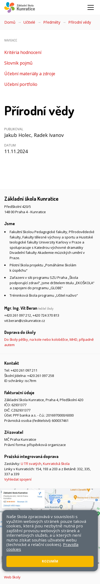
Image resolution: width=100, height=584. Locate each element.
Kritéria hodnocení (22, 52)
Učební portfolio (20, 84)
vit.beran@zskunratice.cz (24, 320)
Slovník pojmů (18, 63)
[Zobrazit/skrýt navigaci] (91, 7)
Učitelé (29, 22)
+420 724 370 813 (46, 315)
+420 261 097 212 (17, 315)
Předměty (51, 22)
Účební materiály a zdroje (29, 74)
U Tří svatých (31, 463)
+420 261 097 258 (40, 375)
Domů (9, 22)
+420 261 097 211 (24, 370)
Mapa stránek (32, 564)
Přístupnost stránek (63, 564)
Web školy (12, 577)
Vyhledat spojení (17, 479)
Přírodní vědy (79, 22)
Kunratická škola (56, 463)
